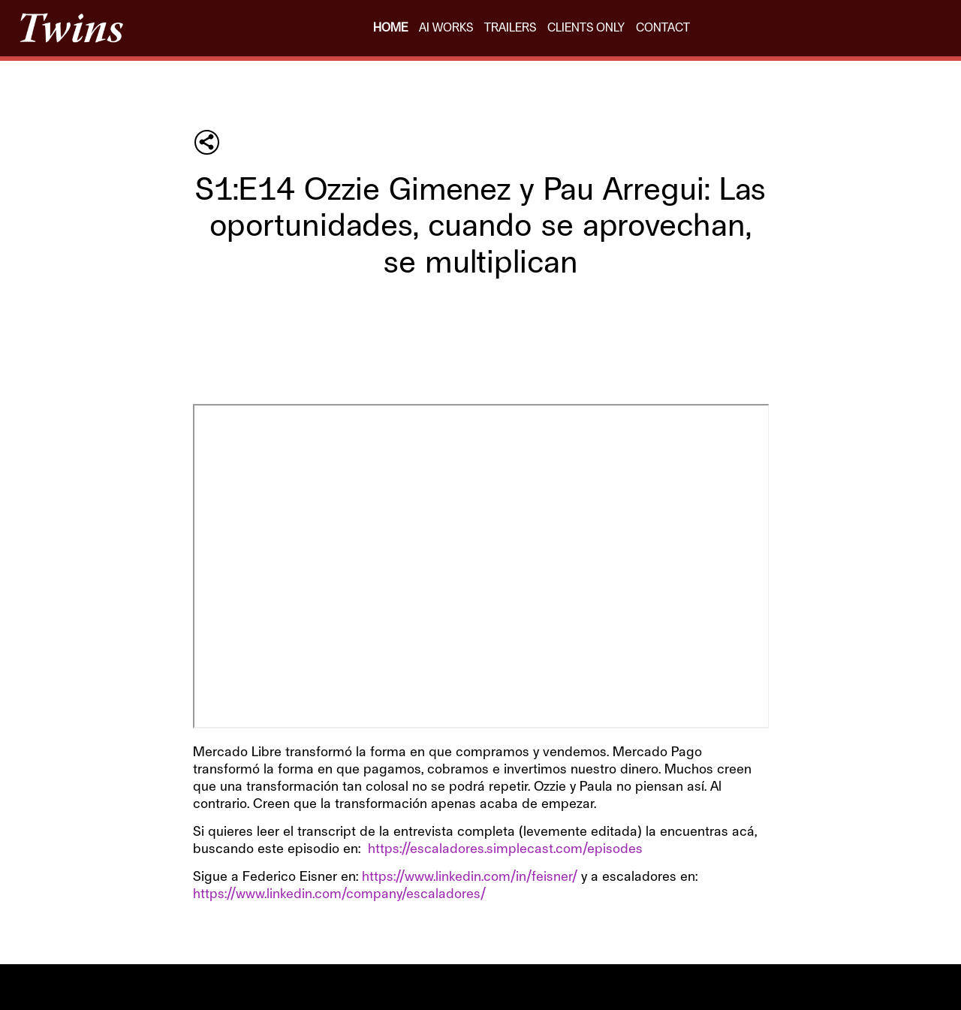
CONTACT (663, 28)
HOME (390, 28)
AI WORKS (446, 28)
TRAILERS (510, 28)
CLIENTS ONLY (586, 28)
